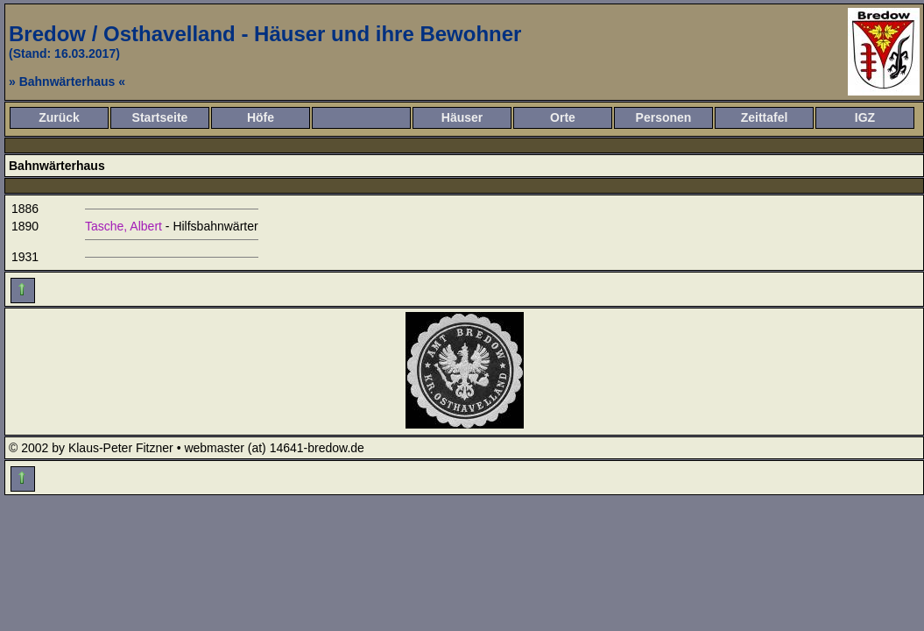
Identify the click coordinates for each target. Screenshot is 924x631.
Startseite (160, 117)
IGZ (865, 117)
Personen (664, 117)
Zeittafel (764, 117)
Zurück (59, 117)
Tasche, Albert (123, 226)
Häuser (462, 117)
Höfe (260, 117)
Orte (562, 117)
